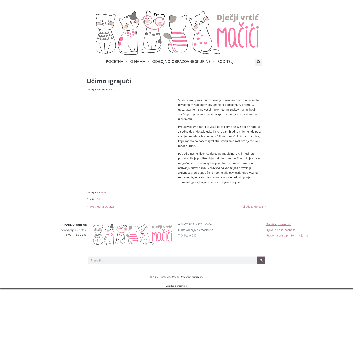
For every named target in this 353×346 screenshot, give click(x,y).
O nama (137, 61)
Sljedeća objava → (254, 206)
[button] (258, 62)
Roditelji (226, 61)
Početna (114, 61)
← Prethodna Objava (100, 206)
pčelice (99, 199)
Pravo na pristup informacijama (287, 235)
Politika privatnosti (278, 224)
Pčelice (104, 192)
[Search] (261, 260)
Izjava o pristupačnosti (281, 230)
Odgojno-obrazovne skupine (181, 61)
